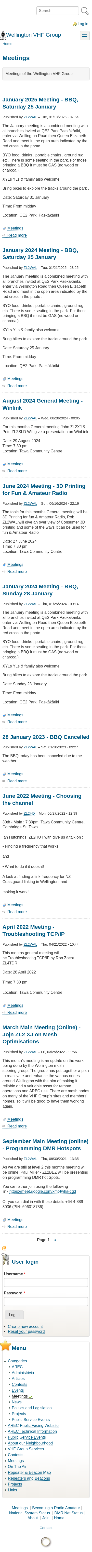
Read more (17, 235)
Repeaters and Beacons (29, 1478)
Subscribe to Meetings (4, 1248)
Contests (19, 1384)
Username (13, 1274)
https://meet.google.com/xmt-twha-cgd (42, 1191)
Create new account (25, 1326)
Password (13, 1293)
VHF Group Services (26, 1449)
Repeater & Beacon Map (29, 1472)
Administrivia (23, 1373)
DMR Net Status (68, 1513)
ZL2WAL (30, 117)
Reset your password (26, 1331)
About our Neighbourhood (30, 1443)
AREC (17, 1367)
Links (12, 1490)
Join (45, 1518)
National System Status (29, 1513)
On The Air (17, 1467)
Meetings (15, 228)
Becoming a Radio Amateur (56, 1508)
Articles (18, 1379)
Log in (83, 24)
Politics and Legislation (32, 1408)
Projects (19, 1414)
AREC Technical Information (32, 1431)
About (32, 1518)
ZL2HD (29, 813)
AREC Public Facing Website (33, 1425)
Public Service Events (31, 1420)
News (17, 1402)
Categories (17, 1361)
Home (7, 44)
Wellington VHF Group (33, 35)
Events (18, 1390)
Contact (45, 1528)
